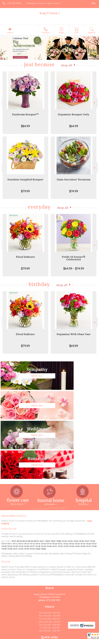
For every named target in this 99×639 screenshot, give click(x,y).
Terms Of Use (9, 637)
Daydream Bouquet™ (25, 114)
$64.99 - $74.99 (73, 268)
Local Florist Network (43, 637)
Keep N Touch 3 (50, 13)
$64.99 (73, 126)
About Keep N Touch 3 (13, 456)
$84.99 (25, 126)
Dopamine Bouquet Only (73, 114)
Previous (4, 103)
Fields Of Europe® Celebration (73, 258)
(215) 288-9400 (14, 3)
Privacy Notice (25, 637)
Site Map (59, 637)
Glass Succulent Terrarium (73, 179)
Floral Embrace (25, 256)
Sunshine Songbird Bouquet (25, 179)
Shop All (66, 65)
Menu (10, 32)
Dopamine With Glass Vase (73, 334)
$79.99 (25, 191)
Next (95, 103)
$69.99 (73, 346)
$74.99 (73, 191)
